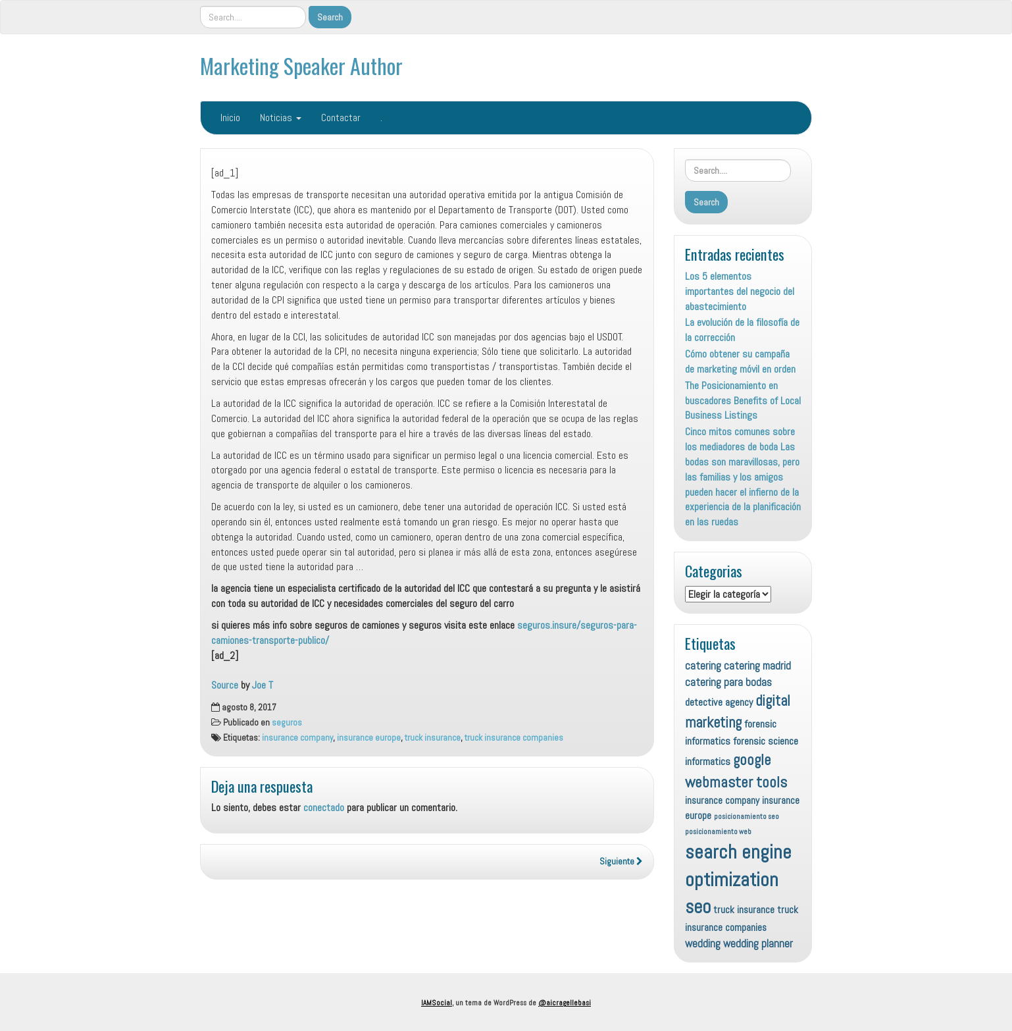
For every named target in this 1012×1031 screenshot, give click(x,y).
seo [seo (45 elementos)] (698, 906)
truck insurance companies (514, 737)
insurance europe (369, 737)
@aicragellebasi (564, 1002)
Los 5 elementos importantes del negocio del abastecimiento (739, 291)
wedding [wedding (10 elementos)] (703, 943)
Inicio (230, 117)
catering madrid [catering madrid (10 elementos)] (757, 665)
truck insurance (433, 737)
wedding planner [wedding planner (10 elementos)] (758, 943)
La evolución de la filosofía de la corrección (742, 329)
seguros (287, 722)
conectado (323, 807)
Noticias (280, 117)
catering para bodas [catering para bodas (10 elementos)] (728, 682)
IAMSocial (436, 1002)
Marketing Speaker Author (301, 65)
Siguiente (621, 861)
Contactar (341, 117)
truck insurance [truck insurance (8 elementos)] (743, 909)
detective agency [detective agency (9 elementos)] (719, 702)
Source (224, 685)
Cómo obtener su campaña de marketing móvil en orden (740, 361)
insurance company (297, 737)
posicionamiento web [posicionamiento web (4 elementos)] (718, 832)
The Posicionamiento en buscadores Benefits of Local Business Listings (743, 401)
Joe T (262, 685)
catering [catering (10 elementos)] (703, 665)
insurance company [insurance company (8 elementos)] (722, 800)
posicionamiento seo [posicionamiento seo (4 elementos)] (746, 816)
